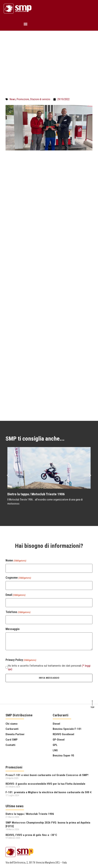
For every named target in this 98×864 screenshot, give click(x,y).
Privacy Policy (13, 818)
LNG (55, 689)
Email (16, 533)
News (13, 99)
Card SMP (12, 678)
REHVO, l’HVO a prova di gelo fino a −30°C (31, 773)
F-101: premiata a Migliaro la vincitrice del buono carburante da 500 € (49, 731)
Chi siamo (12, 662)
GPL (55, 684)
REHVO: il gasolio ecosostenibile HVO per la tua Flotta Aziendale (45, 722)
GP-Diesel (59, 678)
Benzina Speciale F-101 (67, 668)
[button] (25, 24)
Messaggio (13, 568)
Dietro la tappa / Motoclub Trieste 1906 (36, 433)
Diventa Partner (15, 673)
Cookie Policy (13, 822)
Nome (16, 499)
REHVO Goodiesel (63, 673)
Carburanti (12, 668)
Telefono (18, 550)
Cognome (18, 516)
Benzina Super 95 (63, 694)
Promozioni (23, 99)
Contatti (10, 684)
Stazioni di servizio (40, 99)
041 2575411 (12, 808)
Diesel (56, 662)
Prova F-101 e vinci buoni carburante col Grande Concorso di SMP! (47, 714)
